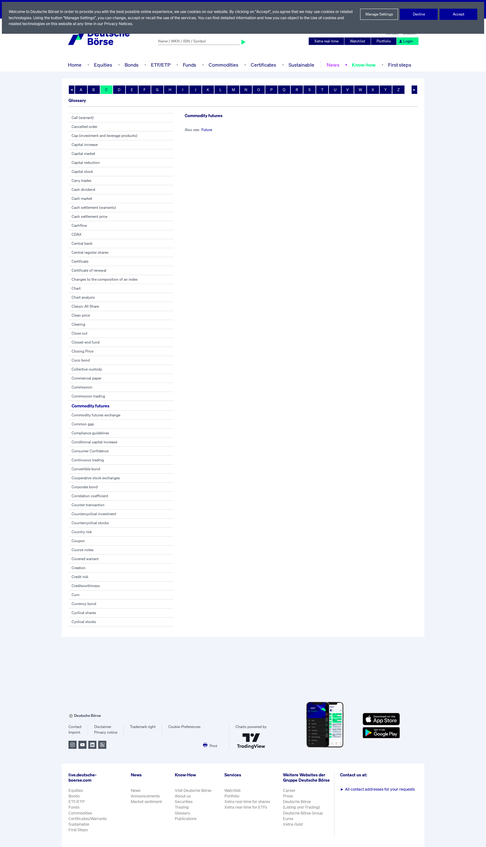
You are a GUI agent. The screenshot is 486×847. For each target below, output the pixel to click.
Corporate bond (84, 487)
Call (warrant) (83, 118)
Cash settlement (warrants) (94, 207)
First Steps (78, 829)
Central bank (82, 243)
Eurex (289, 821)
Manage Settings (379, 14)
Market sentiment (146, 801)
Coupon (78, 541)
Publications (186, 818)
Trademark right (143, 727)
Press (289, 799)
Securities (183, 801)
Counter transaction (88, 505)
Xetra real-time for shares (248, 801)
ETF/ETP (160, 64)
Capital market (83, 153)
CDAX (77, 234)
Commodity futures (91, 405)
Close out (79, 333)
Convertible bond (86, 469)
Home (74, 64)
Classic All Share (85, 306)
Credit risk (80, 577)
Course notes (83, 550)
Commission (82, 387)
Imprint (74, 732)
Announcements (145, 796)
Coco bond (81, 360)
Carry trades (82, 180)
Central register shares (90, 252)
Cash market (82, 198)
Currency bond (84, 604)
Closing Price (83, 351)
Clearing (79, 324)
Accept (458, 14)
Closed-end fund (85, 342)
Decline (419, 14)
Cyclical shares (84, 613)
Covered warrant (85, 559)
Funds (190, 64)
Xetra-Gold (293, 827)
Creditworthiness (85, 586)
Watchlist (358, 41)
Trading (181, 807)
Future (207, 130)
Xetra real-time (328, 41)
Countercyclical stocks (90, 523)
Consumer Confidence (90, 451)
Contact (74, 727)
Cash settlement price (90, 216)
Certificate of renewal (89, 270)
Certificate (80, 261)
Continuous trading (87, 460)
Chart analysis (83, 297)
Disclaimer (102, 727)
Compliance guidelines (90, 433)
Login (406, 41)
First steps (399, 64)
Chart (76, 288)
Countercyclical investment (94, 514)
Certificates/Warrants (87, 818)
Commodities (223, 64)
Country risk (81, 532)
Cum (75, 595)
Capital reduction (85, 162)
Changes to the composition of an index (104, 279)
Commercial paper (87, 378)
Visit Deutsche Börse (193, 790)
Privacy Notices (142, 23)
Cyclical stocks (84, 622)
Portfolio (384, 41)
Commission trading (88, 396)
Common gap (83, 424)
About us (183, 796)
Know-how (363, 64)
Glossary (183, 813)
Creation (79, 568)
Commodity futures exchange (96, 415)
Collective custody (87, 369)
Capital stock (82, 171)
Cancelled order (85, 127)
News (332, 64)
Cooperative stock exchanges (96, 478)
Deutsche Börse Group (304, 816)
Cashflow (79, 225)
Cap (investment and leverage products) (105, 136)
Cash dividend (83, 189)
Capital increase (85, 145)
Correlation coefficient (90, 496)
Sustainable (301, 64)
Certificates (262, 64)
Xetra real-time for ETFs (246, 807)
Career (290, 793)
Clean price (81, 315)
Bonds (131, 64)
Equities (102, 64)
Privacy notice (105, 732)
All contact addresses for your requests (378, 789)
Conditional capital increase (94, 442)
